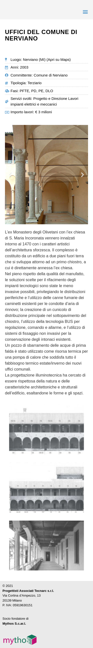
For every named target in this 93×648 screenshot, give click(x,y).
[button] (85, 11)
